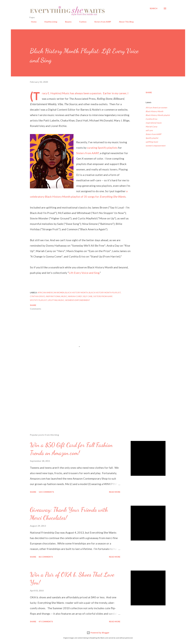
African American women (156, 107)
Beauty (66, 22)
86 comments (46, 557)
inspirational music (154, 123)
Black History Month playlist (158, 115)
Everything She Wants (112, 196)
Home (32, 22)
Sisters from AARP (101, 22)
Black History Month (154, 111)
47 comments (46, 621)
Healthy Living (49, 22)
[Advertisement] (76, 400)
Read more (114, 492)
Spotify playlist (152, 138)
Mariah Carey (151, 126)
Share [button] (149, 92)
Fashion (81, 22)
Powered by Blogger (98, 632)
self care (149, 130)
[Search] (153, 8)
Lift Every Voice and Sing (84, 272)
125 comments (46, 492)
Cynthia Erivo (151, 119)
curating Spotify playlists (102, 147)
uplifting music (152, 142)
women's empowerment (155, 145)
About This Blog (124, 22)
